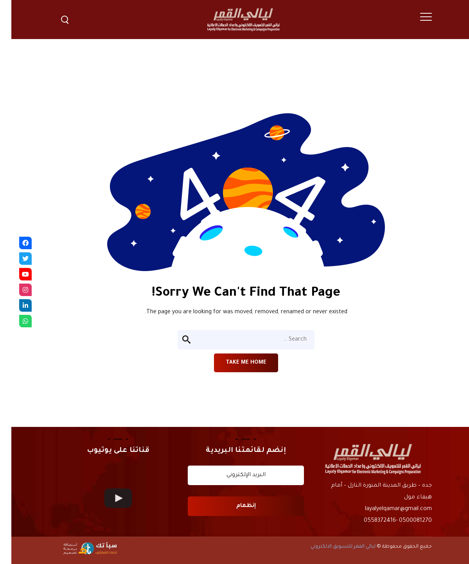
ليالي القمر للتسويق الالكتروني (331, 547)
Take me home (234, 363)
